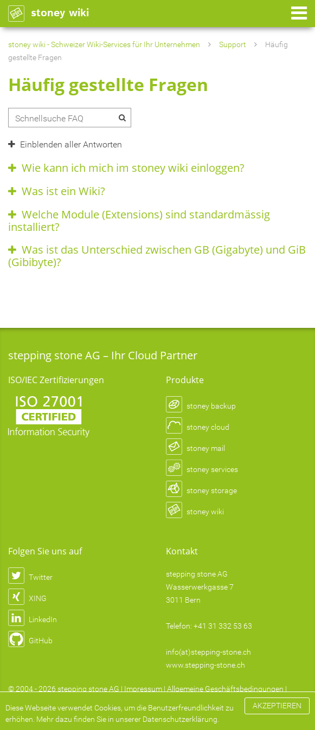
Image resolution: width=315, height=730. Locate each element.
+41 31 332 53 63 (223, 626)
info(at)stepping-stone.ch (208, 652)
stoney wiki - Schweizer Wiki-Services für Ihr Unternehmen (104, 44)
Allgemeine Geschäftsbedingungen (225, 688)
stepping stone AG (88, 688)
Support (232, 44)
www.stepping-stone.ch (205, 665)
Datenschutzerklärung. (181, 719)
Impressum (143, 688)
